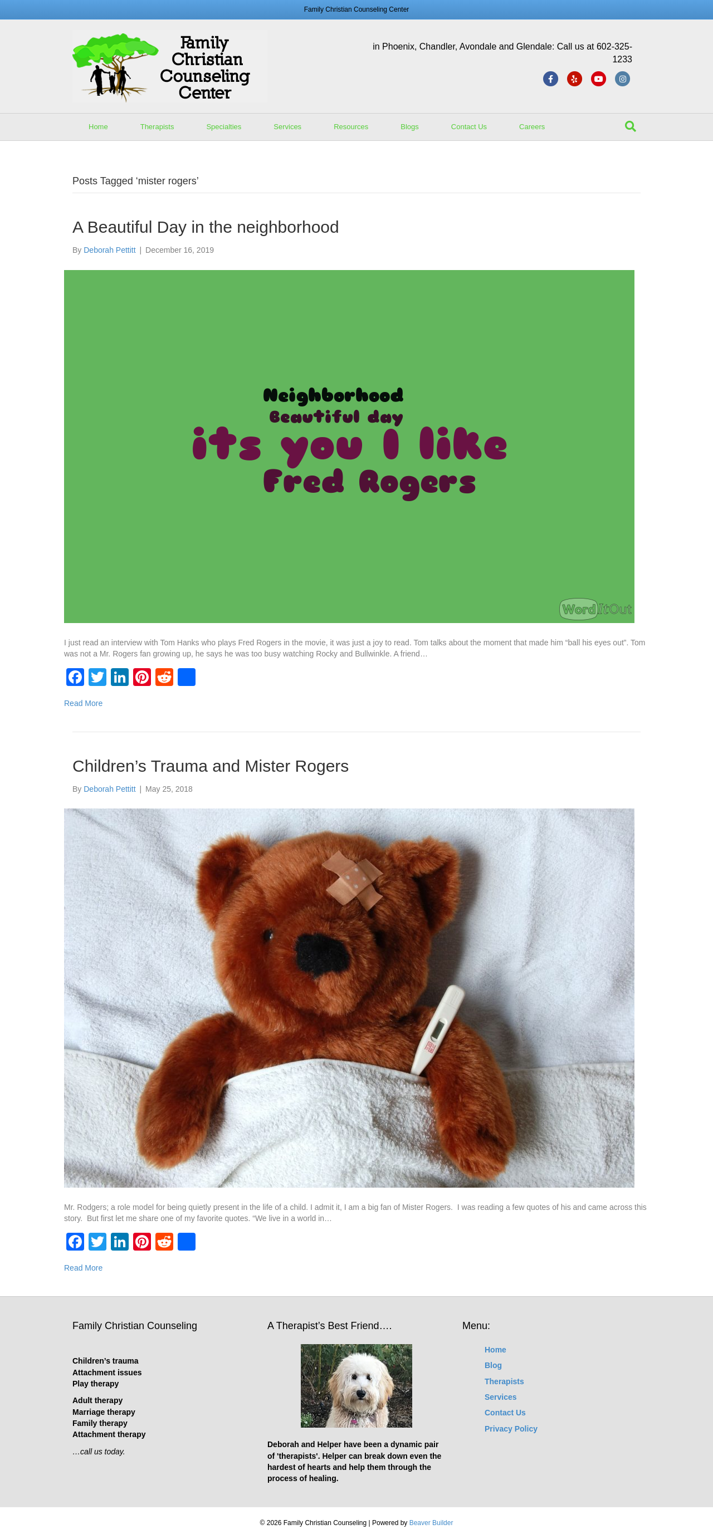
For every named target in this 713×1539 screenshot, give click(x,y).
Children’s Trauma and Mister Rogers (210, 766)
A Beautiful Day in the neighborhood (205, 227)
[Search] (631, 126)
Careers (532, 126)
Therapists (157, 126)
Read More (83, 703)
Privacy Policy (511, 1428)
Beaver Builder (431, 1523)
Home (98, 126)
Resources (351, 126)
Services (287, 126)
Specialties (223, 126)
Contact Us (469, 126)
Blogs (410, 126)
